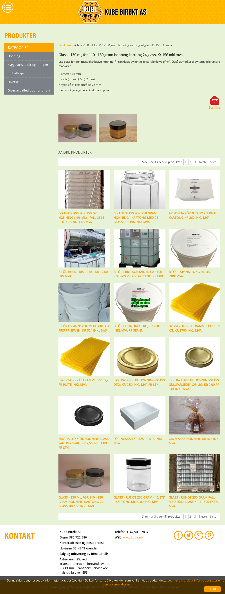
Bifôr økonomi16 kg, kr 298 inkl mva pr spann (136, 328)
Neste (203, 162)
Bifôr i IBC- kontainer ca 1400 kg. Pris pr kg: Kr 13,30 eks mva (138, 274)
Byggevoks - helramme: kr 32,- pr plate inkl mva (83, 382)
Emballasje (16, 73)
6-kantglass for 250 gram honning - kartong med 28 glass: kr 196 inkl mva (136, 217)
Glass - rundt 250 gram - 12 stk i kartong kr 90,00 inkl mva (139, 499)
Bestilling (215, 107)
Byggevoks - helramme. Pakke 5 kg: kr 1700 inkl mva (194, 328)
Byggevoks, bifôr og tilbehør (28, 65)
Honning (14, 56)
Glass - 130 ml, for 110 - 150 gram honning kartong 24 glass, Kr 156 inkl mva (80, 501)
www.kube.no (133, 537)
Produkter (65, 45)
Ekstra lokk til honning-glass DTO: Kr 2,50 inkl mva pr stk (139, 382)
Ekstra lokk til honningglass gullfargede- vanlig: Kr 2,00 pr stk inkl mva (194, 384)
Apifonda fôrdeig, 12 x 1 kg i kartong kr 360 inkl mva (192, 215)
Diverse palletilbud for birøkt (29, 90)
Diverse (13, 82)
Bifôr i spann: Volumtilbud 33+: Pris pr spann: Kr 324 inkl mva (84, 328)
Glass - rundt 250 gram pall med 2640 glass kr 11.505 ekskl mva (194, 501)
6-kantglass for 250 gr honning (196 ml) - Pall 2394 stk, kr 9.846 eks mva (81, 217)
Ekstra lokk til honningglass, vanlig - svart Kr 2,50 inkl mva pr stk (83, 443)
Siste (213, 162)
